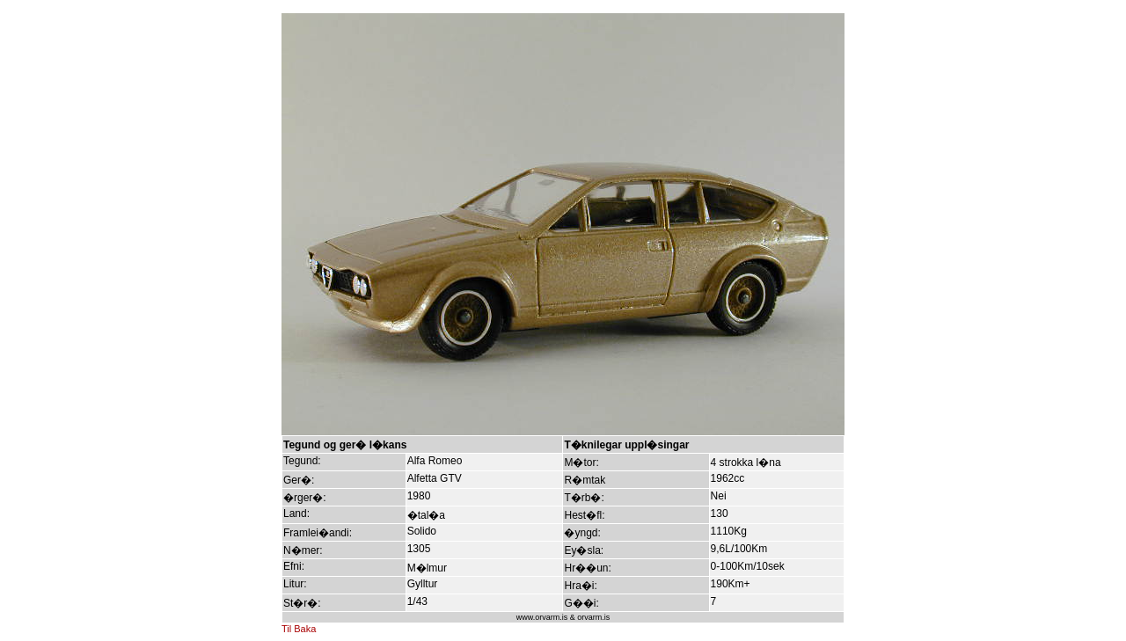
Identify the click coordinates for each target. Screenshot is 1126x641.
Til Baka (299, 628)
